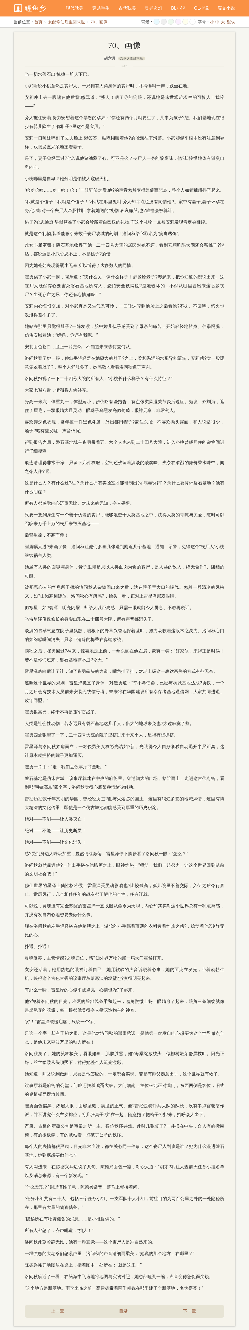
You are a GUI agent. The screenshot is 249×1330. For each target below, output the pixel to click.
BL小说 (178, 8)
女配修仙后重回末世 (66, 21)
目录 (123, 1311)
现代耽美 (74, 8)
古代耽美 (127, 8)
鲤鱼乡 (35, 8)
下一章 (189, 1311)
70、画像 (98, 21)
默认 (231, 21)
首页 (38, 21)
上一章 (57, 1311)
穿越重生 (101, 8)
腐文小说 (226, 8)
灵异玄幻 (153, 8)
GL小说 (201, 8)
